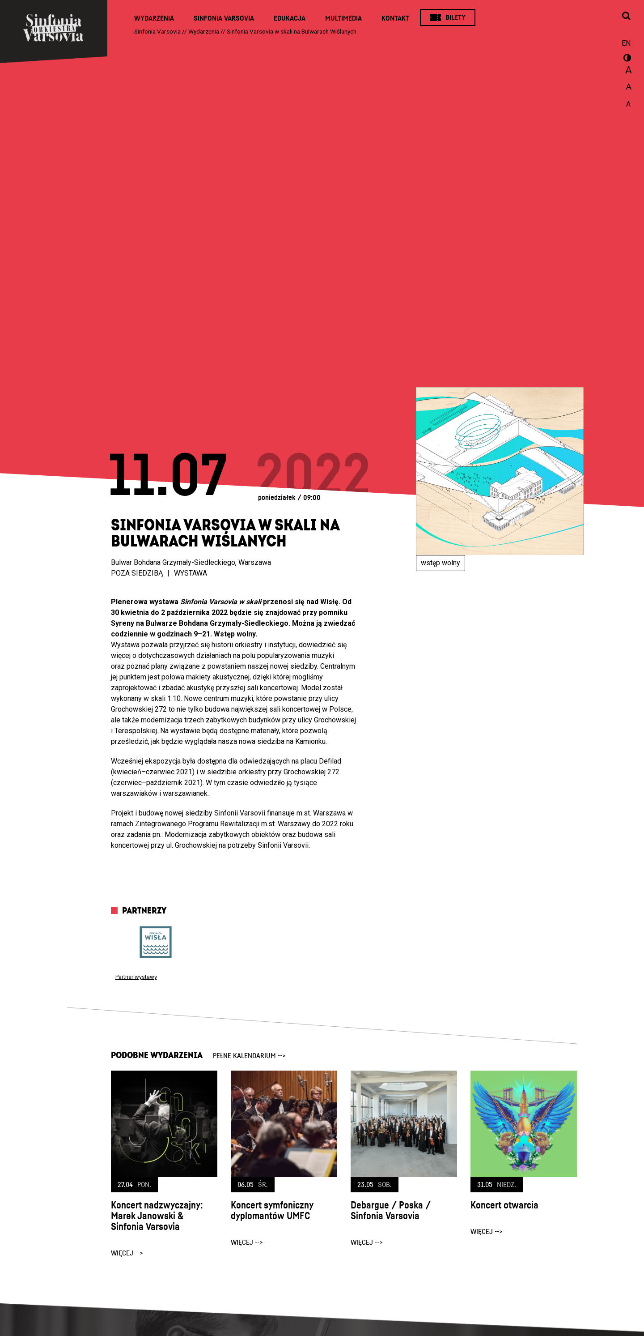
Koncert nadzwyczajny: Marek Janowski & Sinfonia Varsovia (157, 1216)
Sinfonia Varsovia (224, 18)
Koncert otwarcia (504, 1205)
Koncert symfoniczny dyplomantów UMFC (272, 1210)
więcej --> (127, 1253)
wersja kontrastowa (626, 59)
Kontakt (395, 18)
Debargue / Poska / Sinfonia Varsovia (391, 1210)
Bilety (455, 17)
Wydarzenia (154, 18)
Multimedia (343, 18)
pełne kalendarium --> (249, 1055)
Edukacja (289, 18)
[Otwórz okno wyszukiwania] (626, 16)
